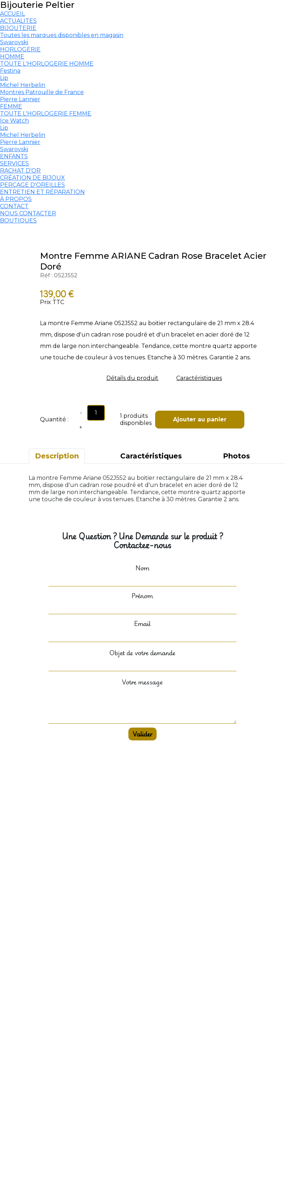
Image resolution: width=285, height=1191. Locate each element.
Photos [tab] (236, 456)
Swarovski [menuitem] (14, 42)
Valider (142, 734)
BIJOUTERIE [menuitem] (18, 28)
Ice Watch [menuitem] (14, 120)
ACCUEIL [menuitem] (12, 13)
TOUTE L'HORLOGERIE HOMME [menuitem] (46, 63)
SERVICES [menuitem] (14, 163)
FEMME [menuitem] (11, 106)
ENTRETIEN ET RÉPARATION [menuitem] (42, 192)
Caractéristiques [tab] (151, 456)
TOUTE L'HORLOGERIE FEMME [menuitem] (45, 113)
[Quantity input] (96, 413)
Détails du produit (132, 378)
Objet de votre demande (142, 652)
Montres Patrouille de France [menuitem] (42, 92)
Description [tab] (57, 456)
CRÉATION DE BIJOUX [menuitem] (32, 177)
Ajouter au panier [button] (200, 419)
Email (142, 623)
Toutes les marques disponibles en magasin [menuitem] (61, 35)
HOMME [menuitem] (12, 56)
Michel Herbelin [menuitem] (22, 85)
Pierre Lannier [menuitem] (20, 99)
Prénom (142, 595)
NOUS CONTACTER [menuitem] (28, 213)
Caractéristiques (199, 378)
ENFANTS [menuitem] (14, 156)
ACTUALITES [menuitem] (18, 20)
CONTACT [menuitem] (14, 206)
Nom (142, 567)
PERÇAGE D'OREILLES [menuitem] (32, 184)
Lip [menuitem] (4, 78)
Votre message (142, 682)
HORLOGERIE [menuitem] (20, 49)
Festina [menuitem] (10, 70)
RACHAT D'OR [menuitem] (20, 170)
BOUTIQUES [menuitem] (18, 220)
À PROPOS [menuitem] (16, 199)
